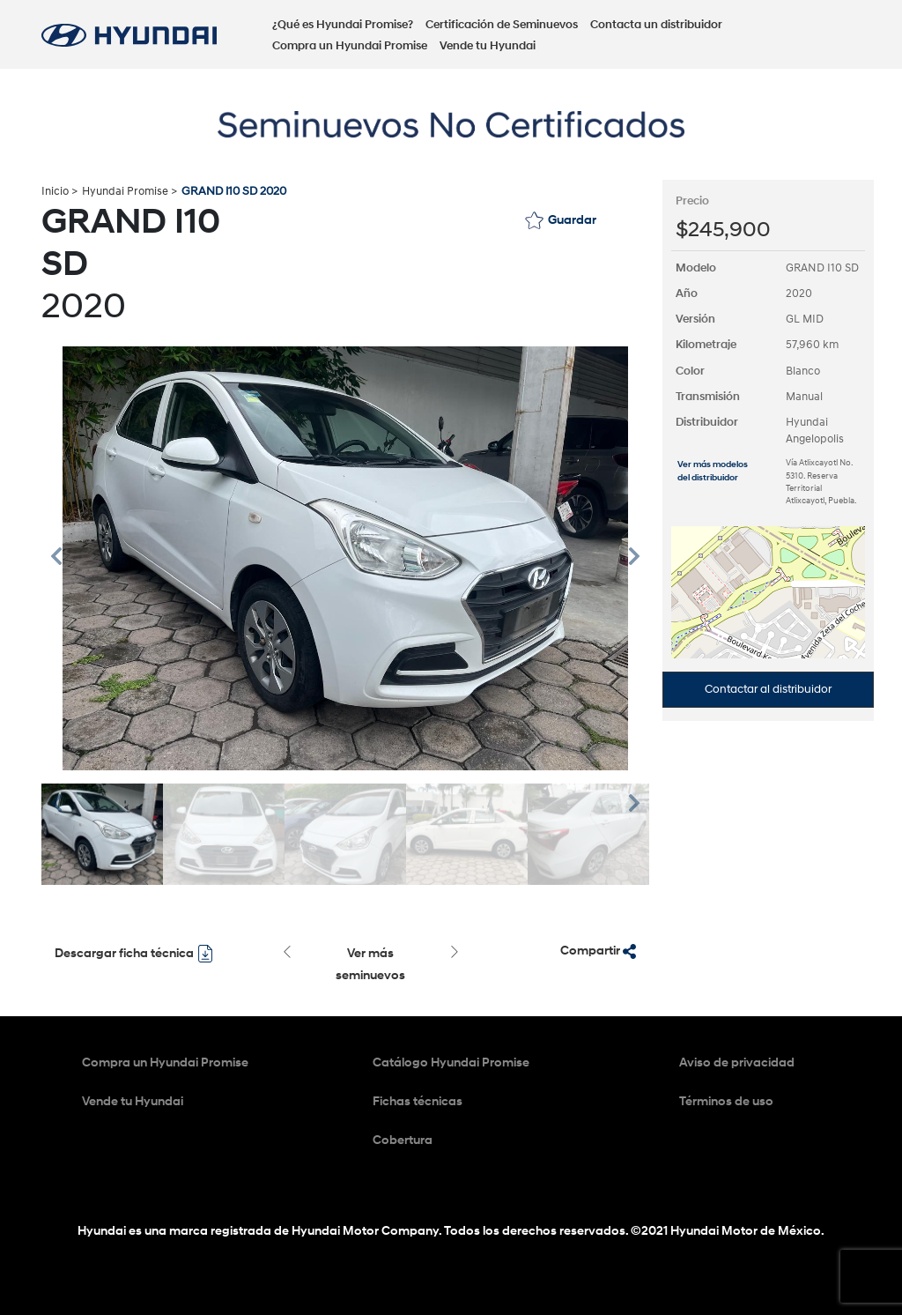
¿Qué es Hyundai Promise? (342, 25)
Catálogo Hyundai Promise (451, 1062)
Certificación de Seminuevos (501, 25)
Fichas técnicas (417, 1101)
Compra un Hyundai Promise (349, 46)
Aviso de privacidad (737, 1062)
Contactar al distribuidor (768, 689)
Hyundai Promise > (129, 191)
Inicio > (59, 191)
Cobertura (403, 1140)
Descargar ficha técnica (134, 954)
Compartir (598, 951)
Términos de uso (726, 1101)
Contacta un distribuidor (656, 25)
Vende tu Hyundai (488, 46)
